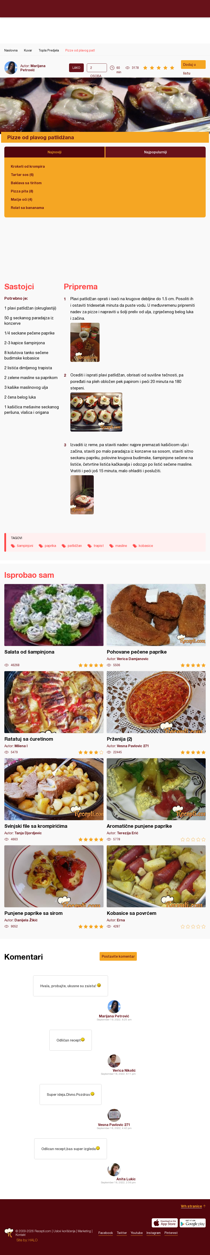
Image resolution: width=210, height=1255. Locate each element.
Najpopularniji (155, 152)
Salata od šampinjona (53, 625)
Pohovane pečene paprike (156, 625)
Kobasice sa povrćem (156, 887)
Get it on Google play (193, 1222)
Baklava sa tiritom (26, 183)
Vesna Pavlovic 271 (114, 1125)
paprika (50, 546)
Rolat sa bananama (27, 207)
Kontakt (21, 1235)
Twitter (122, 1233)
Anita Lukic (126, 1179)
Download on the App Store (165, 1222)
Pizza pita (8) (22, 191)
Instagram (154, 1233)
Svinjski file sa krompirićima (53, 799)
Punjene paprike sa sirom (53, 887)
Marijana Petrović (32, 68)
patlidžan (75, 546)
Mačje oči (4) (21, 199)
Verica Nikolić (124, 1070)
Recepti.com (105, 8)
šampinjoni (25, 546)
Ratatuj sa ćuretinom (53, 712)
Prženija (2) (156, 712)
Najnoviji (54, 152)
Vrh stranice (191, 1206)
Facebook (106, 1233)
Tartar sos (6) (22, 174)
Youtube (137, 1233)
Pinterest (171, 1233)
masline (121, 546)
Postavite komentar (118, 956)
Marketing (84, 1231)
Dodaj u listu (189, 65)
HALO (33, 1240)
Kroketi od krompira (28, 166)
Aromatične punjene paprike (156, 799)
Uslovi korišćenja (64, 1231)
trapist (99, 546)
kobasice (146, 546)
